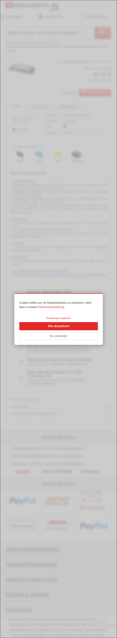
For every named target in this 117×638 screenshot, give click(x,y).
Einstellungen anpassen (58, 318)
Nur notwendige (58, 336)
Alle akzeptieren (58, 326)
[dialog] (58, 319)
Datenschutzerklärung (51, 306)
